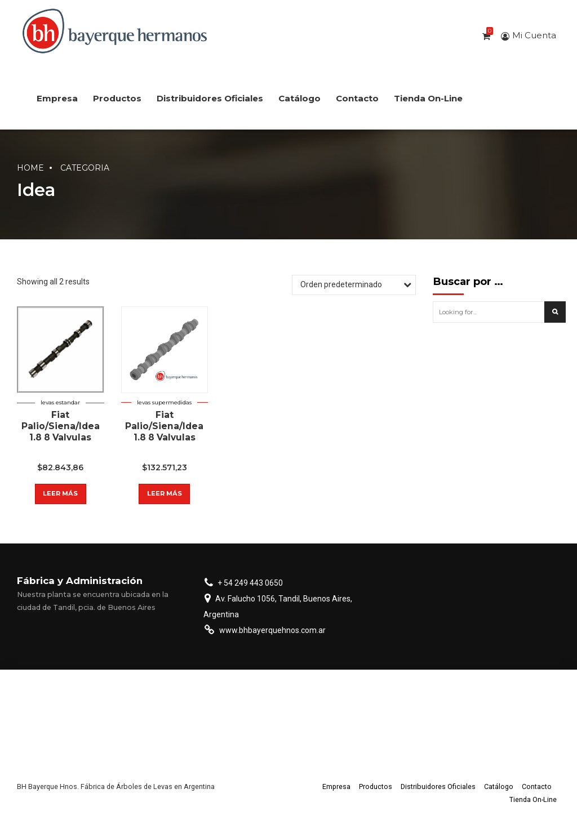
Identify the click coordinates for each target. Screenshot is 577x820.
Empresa (57, 98)
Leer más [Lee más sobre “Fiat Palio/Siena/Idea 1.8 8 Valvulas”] (60, 493)
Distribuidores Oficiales (210, 98)
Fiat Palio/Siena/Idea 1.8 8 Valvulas (60, 426)
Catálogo (299, 98)
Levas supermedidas (164, 402)
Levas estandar (60, 402)
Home (30, 168)
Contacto (357, 98)
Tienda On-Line (428, 98)
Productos (117, 98)
